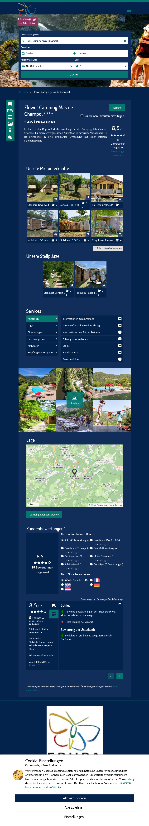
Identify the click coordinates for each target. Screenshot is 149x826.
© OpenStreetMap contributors (105, 505)
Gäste (77, 59)
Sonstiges (108, 564)
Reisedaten (25, 47)
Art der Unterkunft (29, 59)
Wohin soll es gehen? (30, 34)
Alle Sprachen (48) (78, 580)
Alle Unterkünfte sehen (108, 248)
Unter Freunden (103, 558)
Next (119, 676)
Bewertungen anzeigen (118, 153)
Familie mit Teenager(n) (79, 550)
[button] (74, 472)
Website (117, 107)
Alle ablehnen (74, 807)
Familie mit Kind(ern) (107, 542)
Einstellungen (74, 817)
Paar (105, 548)
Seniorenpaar (73, 558)
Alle (77, 540)
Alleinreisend (73, 566)
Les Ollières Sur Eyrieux (39, 122)
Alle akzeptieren (74, 798)
